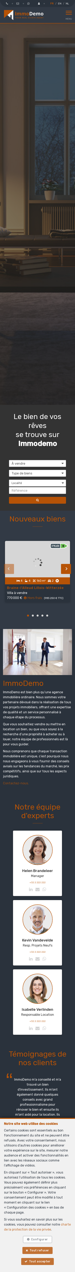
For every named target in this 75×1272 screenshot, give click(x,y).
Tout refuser (39, 1250)
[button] (37, 483)
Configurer (39, 1239)
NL (67, 3)
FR (52, 3)
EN (59, 3)
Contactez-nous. (16, 783)
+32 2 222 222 (38, 882)
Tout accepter (40, 1261)
